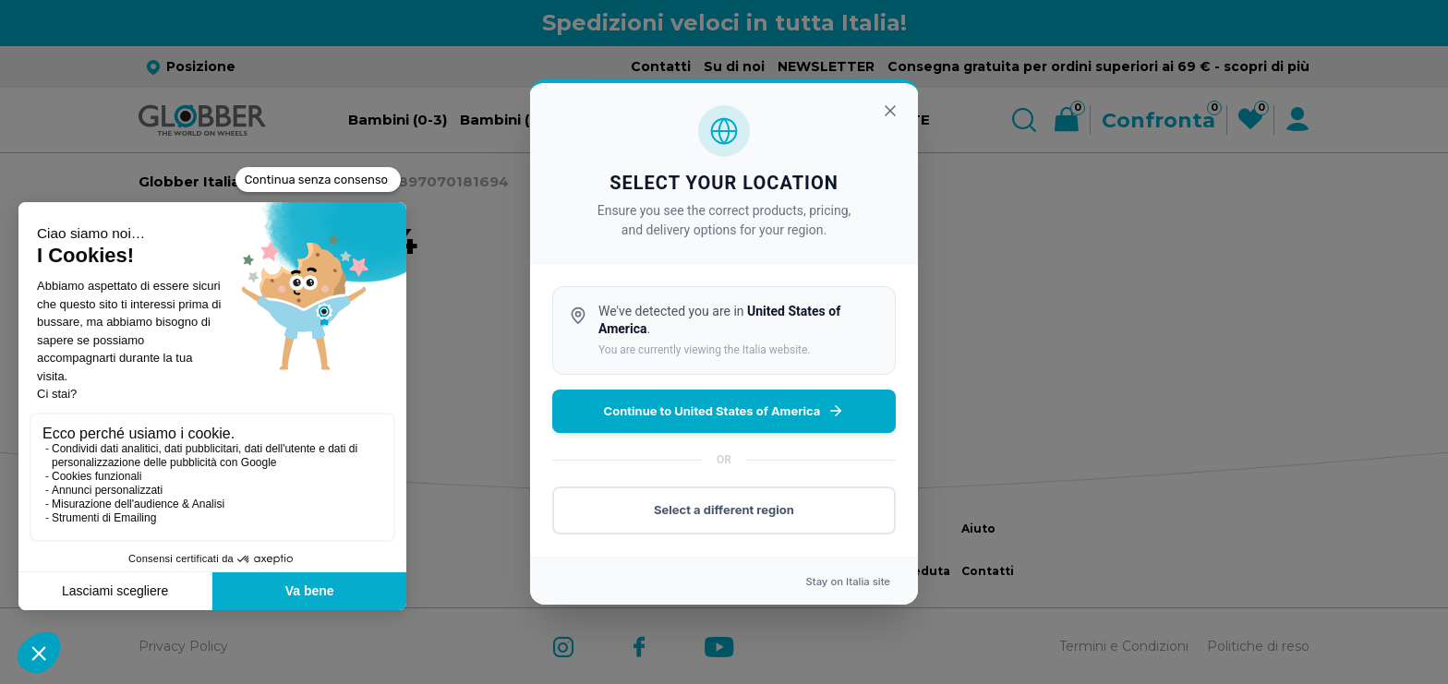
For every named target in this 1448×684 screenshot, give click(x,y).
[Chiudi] (890, 111)
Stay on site (847, 581)
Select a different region (724, 509)
